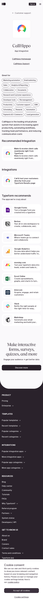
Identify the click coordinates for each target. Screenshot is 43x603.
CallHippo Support (21, 64)
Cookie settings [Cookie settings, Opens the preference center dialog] (21, 597)
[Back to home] (4, 4)
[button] (8, 406)
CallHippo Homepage (21, 59)
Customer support (23, 13)
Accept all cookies (21, 591)
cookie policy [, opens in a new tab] (13, 582)
